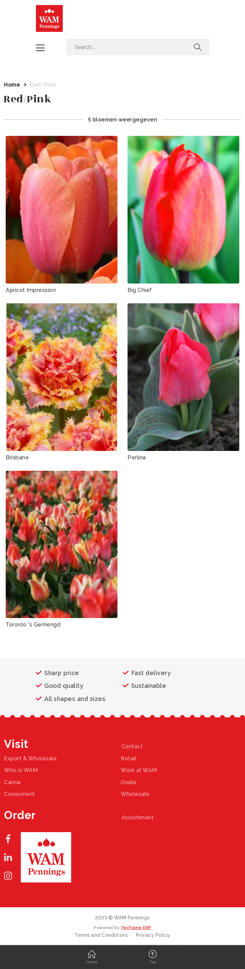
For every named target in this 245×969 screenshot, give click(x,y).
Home (12, 85)
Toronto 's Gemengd (33, 624)
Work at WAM (139, 770)
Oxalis (129, 782)
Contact (132, 746)
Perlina (137, 457)
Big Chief (140, 290)
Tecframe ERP (136, 927)
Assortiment (137, 817)
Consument (19, 794)
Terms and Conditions (101, 935)
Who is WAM (21, 770)
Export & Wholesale (30, 758)
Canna (12, 782)
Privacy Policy (153, 935)
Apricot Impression (31, 290)
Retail (128, 758)
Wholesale (135, 794)
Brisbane (17, 457)
